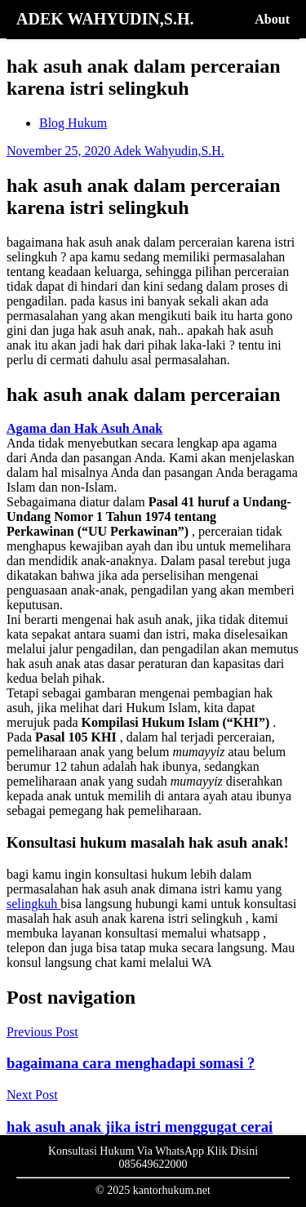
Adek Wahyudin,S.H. (168, 151)
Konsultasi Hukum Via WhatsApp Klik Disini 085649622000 (153, 1157)
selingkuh (33, 904)
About (272, 19)
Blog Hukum (73, 123)
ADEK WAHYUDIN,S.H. (104, 19)
